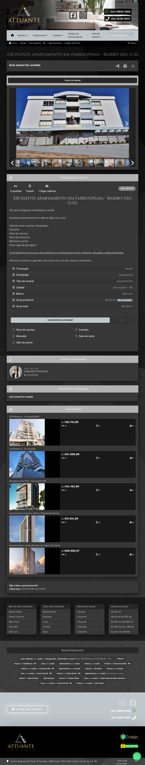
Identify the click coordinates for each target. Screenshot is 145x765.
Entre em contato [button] (27, 709)
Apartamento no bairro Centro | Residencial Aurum (34, 513)
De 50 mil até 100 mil (121, 616)
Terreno (47, 626)
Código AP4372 (72, 43)
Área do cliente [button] (96, 35)
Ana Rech (13, 626)
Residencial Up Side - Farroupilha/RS (27, 481)
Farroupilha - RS (37, 43)
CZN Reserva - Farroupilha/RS (24, 416)
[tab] (18, 80)
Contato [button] (56, 35)
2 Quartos (82, 616)
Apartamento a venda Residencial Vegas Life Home (34, 545)
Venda (23, 43)
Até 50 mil (116, 611)
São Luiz (13, 631)
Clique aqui (14, 588)
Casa (45, 621)
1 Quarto (81, 611)
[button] (18, 124)
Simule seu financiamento (75, 35)
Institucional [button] (39, 35)
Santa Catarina (16, 616)
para (47, 663)
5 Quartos (82, 631)
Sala (45, 631)
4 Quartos (82, 626)
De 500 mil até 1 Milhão (122, 626)
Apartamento (55, 43)
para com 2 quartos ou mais (104, 673)
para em (37, 668)
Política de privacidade (122, 762)
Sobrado (47, 616)
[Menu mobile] (12, 35)
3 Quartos (82, 621)
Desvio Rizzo (15, 611)
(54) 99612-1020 (120, 11)
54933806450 (31, 374)
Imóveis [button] (21, 35)
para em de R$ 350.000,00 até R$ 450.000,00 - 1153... (66, 658)
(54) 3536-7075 (120, 19)
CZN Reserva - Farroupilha (22, 448)
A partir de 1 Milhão (120, 631)
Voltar (132, 43)
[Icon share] (73, 15)
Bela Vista (14, 621)
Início (13, 43)
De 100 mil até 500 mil (122, 621)
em (25, 663)
